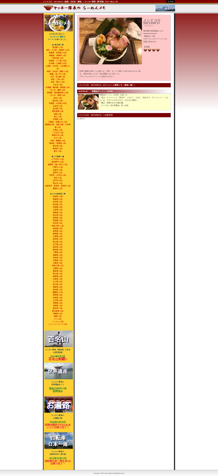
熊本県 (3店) (58, 308)
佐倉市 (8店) (58, 170)
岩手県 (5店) (58, 202)
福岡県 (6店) (58, 295)
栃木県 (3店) (58, 215)
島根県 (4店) (58, 276)
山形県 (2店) (58, 210)
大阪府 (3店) (58, 263)
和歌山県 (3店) (58, 266)
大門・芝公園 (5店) (57, 77)
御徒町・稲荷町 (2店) (57, 55)
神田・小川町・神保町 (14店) (58, 50)
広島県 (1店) (58, 279)
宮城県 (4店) (58, 207)
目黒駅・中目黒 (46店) (58, 103)
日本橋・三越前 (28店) (58, 63)
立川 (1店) (58, 138)
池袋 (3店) (58, 114)
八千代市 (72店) (58, 159)
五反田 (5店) (58, 106)
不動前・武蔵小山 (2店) (57, 122)
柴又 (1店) (58, 151)
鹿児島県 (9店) (58, 311)
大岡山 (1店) (58, 130)
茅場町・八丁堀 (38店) (58, 61)
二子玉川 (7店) (58, 133)
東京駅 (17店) (57, 47)
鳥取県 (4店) (58, 271)
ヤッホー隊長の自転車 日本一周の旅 (58, 440)
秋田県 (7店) (58, 204)
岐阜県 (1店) (58, 239)
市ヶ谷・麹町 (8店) (57, 90)
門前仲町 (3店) (58, 58)
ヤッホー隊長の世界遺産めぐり (58, 371)
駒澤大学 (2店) (58, 135)
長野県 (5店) (58, 231)
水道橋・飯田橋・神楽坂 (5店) (58, 87)
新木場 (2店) (58, 146)
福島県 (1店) (58, 213)
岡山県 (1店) (58, 274)
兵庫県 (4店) (58, 268)
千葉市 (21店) (57, 167)
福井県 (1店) (58, 247)
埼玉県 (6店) (58, 223)
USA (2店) (58, 319)
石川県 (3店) (58, 244)
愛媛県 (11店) (58, 292)
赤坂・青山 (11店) (58, 82)
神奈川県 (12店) (58, 226)
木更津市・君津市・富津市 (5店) (58, 186)
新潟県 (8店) (58, 228)
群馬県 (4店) (58, 218)
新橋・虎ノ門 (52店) (58, 74)
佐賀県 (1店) (58, 298)
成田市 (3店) (58, 173)
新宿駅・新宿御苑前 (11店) (58, 93)
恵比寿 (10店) (57, 101)
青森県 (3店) (58, 199)
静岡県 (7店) (58, 234)
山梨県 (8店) (58, 236)
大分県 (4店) (58, 300)
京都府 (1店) (58, 260)
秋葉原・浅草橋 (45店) (58, 53)
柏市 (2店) (58, 178)
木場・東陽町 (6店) (57, 141)
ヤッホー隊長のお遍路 (58, 404)
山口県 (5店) (58, 282)
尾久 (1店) (58, 117)
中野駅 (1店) (58, 119)
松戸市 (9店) (58, 180)
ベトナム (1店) (58, 322)
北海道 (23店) (57, 196)
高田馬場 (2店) (58, 111)
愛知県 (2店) (58, 250)
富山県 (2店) (58, 242)
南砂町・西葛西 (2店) (57, 143)
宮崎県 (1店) (58, 306)
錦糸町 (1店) (58, 149)
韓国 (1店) (58, 316)
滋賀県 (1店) (58, 255)
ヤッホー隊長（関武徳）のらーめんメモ (58, 23)
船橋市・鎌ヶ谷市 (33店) (58, 165)
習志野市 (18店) (58, 162)
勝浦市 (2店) (58, 189)
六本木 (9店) (58, 85)
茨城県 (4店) (58, 220)
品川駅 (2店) (58, 109)
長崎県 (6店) (58, 303)
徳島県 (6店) (58, 287)
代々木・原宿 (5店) (57, 95)
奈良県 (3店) (58, 258)
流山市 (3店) (58, 183)
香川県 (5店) (58, 284)
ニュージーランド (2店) (57, 324)
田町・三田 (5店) (57, 79)
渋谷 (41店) (57, 98)
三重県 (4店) (58, 252)
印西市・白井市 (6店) (57, 175)
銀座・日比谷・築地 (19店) (58, 71)
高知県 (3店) (58, 290)
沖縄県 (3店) (58, 314)
